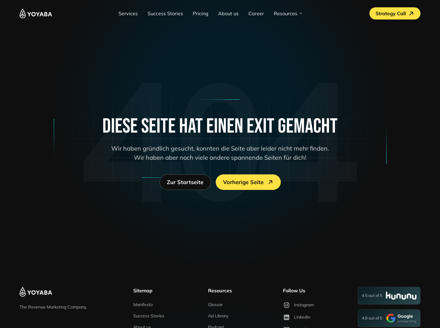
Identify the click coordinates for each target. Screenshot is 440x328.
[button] (288, 13)
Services (128, 13)
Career (256, 13)
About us (228, 13)
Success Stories (165, 13)
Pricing (200, 13)
